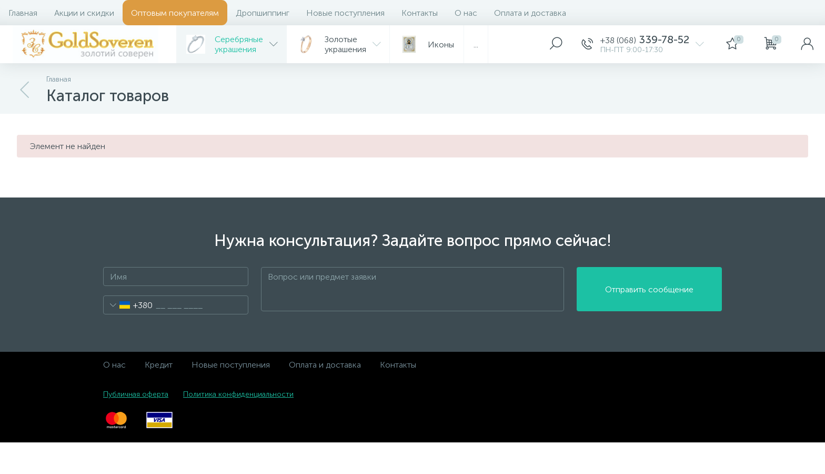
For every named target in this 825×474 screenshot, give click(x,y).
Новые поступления (345, 13)
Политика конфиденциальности (238, 394)
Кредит (159, 365)
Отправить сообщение (649, 289)
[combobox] (128, 305)
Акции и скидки (84, 13)
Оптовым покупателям (175, 13)
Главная (22, 13)
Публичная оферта (135, 394)
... (476, 44)
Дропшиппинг (262, 13)
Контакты (419, 13)
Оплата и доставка (530, 13)
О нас (466, 13)
